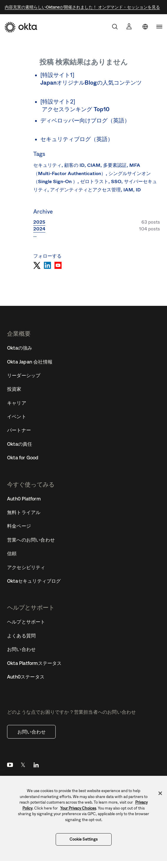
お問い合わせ (31, 731)
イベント (16, 416)
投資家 (14, 389)
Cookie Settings (84, 839)
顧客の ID (74, 165)
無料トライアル (23, 512)
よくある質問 (21, 635)
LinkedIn (36, 766)
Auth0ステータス (25, 676)
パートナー (19, 430)
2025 (39, 222)
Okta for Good (23, 457)
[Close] (160, 793)
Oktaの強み (19, 347)
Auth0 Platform (24, 498)
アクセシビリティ (26, 567)
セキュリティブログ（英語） (76, 139)
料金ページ (19, 526)
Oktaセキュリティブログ (34, 581)
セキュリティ (47, 165)
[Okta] (21, 27)
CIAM (93, 165)
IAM (128, 189)
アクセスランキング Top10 (76, 109)
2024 (39, 228)
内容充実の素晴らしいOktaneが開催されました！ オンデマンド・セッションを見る (82, 7)
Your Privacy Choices (78, 808)
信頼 (11, 553)
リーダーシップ (23, 375)
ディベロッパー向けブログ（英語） (85, 121)
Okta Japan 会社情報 (29, 361)
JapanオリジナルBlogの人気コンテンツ (91, 83)
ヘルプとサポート (26, 621)
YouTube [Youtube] (10, 766)
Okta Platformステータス (34, 663)
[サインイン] (129, 26)
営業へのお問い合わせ (31, 539)
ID (138, 189)
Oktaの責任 (19, 444)
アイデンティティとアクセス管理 (85, 189)
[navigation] (159, 27)
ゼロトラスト (94, 181)
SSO (116, 181)
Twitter (23, 766)
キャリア (16, 403)
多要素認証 (115, 165)
